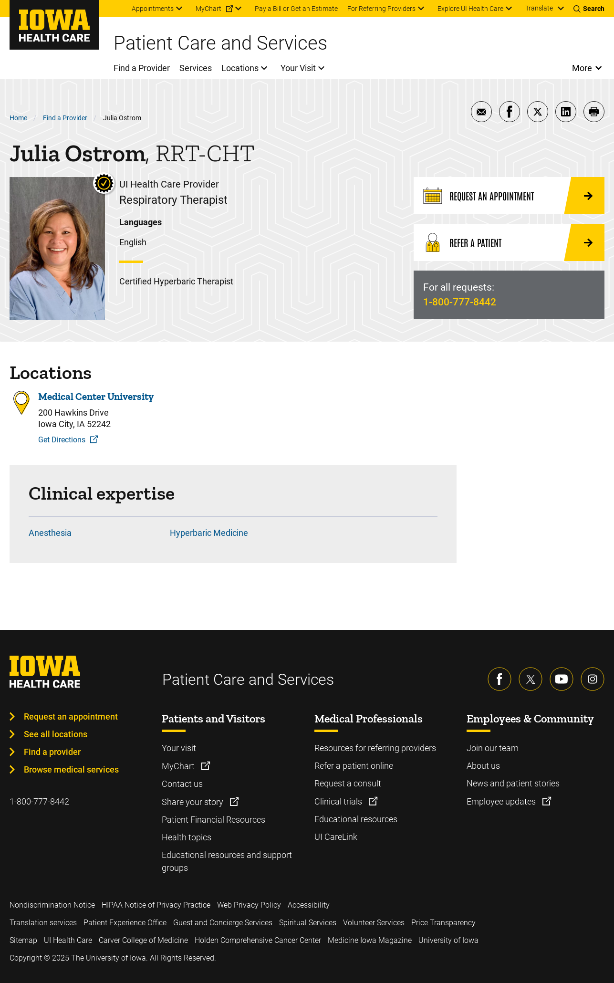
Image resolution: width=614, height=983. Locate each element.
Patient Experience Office (125, 922)
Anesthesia (50, 533)
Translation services (43, 922)
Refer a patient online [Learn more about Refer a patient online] (353, 766)
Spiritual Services (307, 922)
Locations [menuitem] (240, 68)
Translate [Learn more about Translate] (539, 8)
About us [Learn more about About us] (483, 766)
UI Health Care (68, 940)
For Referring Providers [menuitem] (381, 8)
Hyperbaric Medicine (209, 533)
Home (18, 118)
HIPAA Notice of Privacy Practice (156, 905)
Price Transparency (443, 922)
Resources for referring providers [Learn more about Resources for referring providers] (375, 748)
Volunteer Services (374, 922)
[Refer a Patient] (509, 242)
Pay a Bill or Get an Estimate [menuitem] (296, 8)
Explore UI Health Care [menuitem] (470, 8)
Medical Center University (96, 396)
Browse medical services (71, 769)
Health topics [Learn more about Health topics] (186, 837)
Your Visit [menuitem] (298, 68)
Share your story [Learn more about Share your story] (193, 802)
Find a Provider (65, 118)
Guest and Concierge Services (222, 922)
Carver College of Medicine (143, 940)
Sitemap (23, 940)
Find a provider (52, 752)
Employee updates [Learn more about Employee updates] (502, 801)
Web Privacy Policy (249, 905)
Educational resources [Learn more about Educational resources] (355, 819)
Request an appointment (71, 716)
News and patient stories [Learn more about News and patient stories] (513, 783)
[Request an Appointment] (509, 195)
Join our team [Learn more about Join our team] (493, 748)
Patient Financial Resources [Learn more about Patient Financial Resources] (213, 820)
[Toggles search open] (588, 8)
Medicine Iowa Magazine (370, 940)
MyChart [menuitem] (208, 8)
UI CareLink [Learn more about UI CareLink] (335, 837)
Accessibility (309, 905)
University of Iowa (448, 940)
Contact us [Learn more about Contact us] (182, 784)
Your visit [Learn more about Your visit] (179, 748)
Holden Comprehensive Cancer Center (258, 940)
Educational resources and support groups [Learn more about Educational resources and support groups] (227, 861)
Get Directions (61, 439)
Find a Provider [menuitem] (142, 68)
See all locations (55, 734)
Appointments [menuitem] (153, 8)
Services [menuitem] (195, 68)
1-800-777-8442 (459, 302)
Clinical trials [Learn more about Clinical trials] (339, 801)
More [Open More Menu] (582, 68)
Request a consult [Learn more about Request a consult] (347, 783)
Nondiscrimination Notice (52, 905)
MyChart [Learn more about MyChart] (179, 766)
